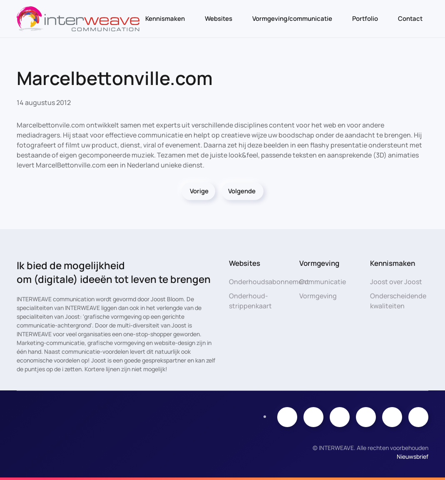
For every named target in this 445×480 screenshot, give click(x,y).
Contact (410, 18)
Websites (218, 18)
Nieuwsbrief (412, 456)
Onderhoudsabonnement (269, 281)
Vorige (199, 191)
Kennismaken (165, 18)
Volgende (242, 191)
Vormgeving (318, 295)
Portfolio (365, 18)
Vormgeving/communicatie (292, 18)
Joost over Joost (396, 281)
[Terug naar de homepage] (78, 19)
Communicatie (322, 281)
